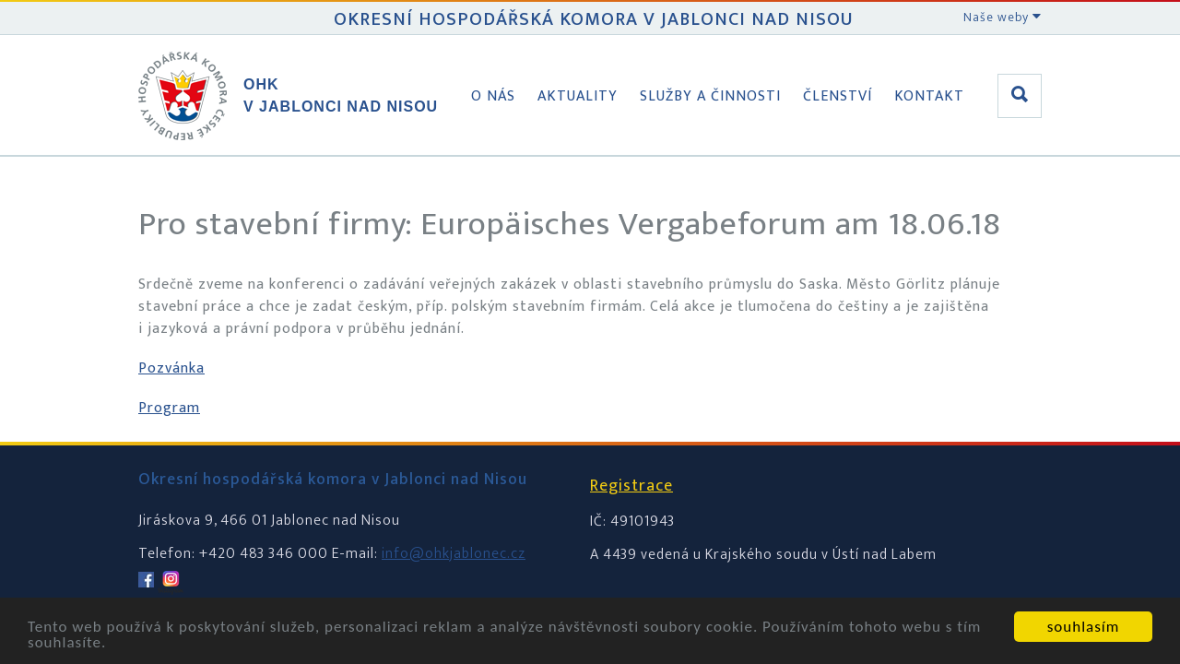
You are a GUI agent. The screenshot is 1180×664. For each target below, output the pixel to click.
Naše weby (1002, 17)
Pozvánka (171, 368)
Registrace (631, 486)
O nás (493, 96)
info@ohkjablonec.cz (453, 553)
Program (169, 408)
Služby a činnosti (710, 96)
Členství (837, 96)
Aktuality (577, 96)
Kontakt (929, 96)
